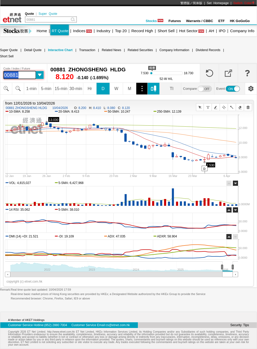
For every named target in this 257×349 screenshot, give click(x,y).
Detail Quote (33, 50)
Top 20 (121, 31)
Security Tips (239, 325)
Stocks (154, 21)
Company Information (174, 50)
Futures (174, 21)
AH (211, 31)
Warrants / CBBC (199, 21)
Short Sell (166, 31)
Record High (142, 31)
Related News (111, 50)
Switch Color (244, 3)
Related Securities (140, 50)
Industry (103, 31)
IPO (222, 31)
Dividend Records (208, 50)
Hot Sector (188, 31)
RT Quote (60, 31)
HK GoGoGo (240, 21)
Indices (79, 31)
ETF (221, 21)
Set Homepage (218, 3)
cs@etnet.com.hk (118, 325)
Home (42, 31)
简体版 (197, 3)
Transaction (87, 50)
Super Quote (47, 14)
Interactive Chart (60, 50)
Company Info (242, 31)
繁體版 (185, 3)
